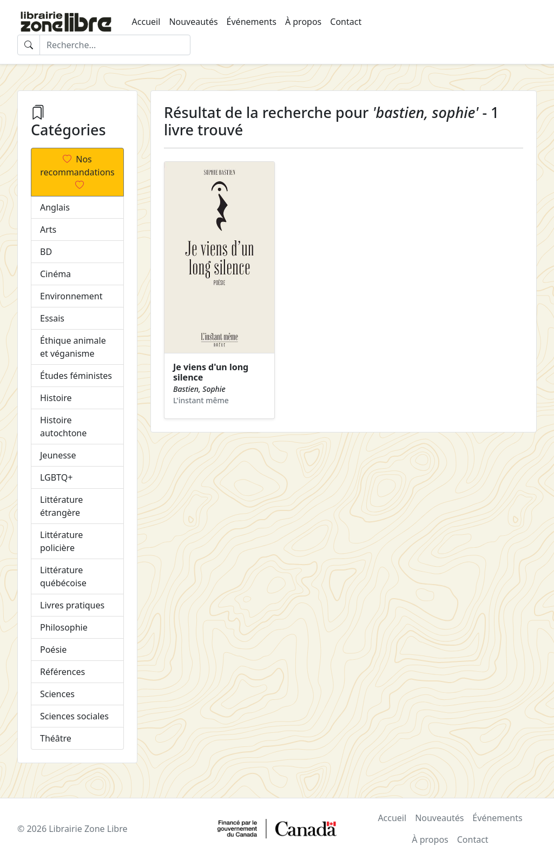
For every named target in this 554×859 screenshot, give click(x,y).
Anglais (55, 207)
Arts (48, 229)
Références (62, 672)
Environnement (71, 296)
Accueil (146, 22)
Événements (251, 22)
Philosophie (64, 627)
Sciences (57, 694)
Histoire (56, 398)
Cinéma (55, 274)
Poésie (53, 649)
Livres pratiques (72, 605)
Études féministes (76, 376)
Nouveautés (193, 22)
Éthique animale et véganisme (73, 347)
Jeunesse (58, 455)
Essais (52, 318)
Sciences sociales (74, 716)
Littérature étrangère (61, 506)
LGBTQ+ (56, 477)
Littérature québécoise (63, 576)
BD (46, 252)
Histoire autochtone (63, 426)
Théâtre (55, 738)
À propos (303, 22)
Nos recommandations (77, 172)
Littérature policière (61, 541)
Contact (345, 22)
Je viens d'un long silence (210, 372)
